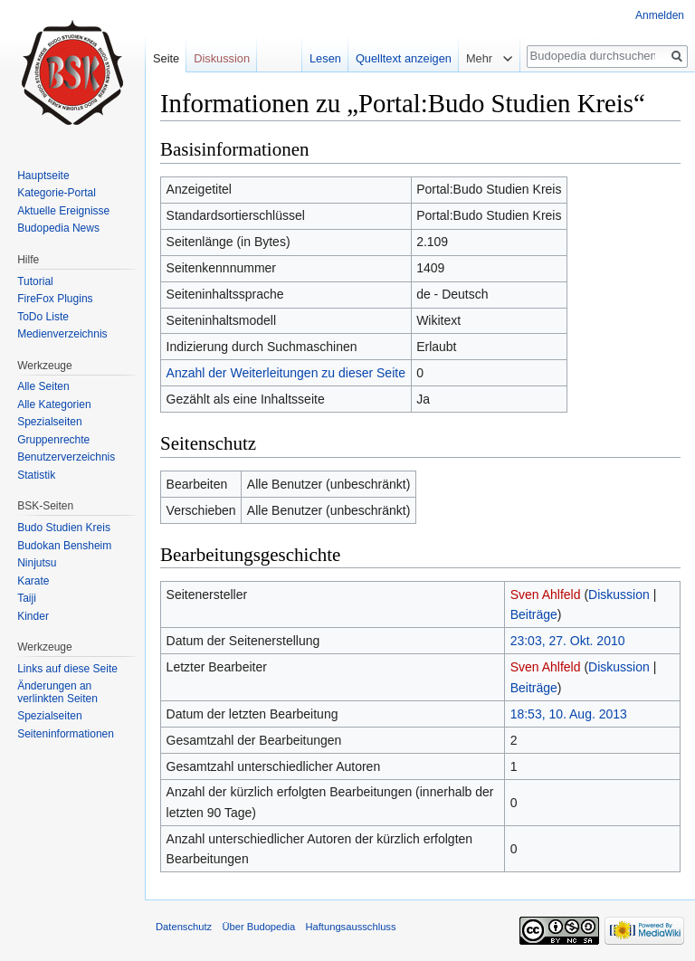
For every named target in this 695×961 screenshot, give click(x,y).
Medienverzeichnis (62, 334)
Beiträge (533, 614)
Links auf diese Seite (67, 668)
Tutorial (35, 281)
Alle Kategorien (53, 404)
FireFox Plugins (54, 298)
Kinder (33, 616)
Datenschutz (184, 926)
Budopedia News (58, 228)
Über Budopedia (258, 926)
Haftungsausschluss (350, 926)
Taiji (26, 598)
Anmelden (659, 15)
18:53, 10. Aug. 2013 (568, 714)
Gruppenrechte (53, 439)
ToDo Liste (43, 316)
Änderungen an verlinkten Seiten (57, 692)
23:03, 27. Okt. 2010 (567, 640)
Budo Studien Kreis (63, 527)
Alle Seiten (43, 386)
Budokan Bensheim (64, 545)
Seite (166, 58)
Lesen (325, 58)
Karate (33, 581)
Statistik (36, 475)
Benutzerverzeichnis (66, 457)
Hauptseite (43, 175)
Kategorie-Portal (56, 192)
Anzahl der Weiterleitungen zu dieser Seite (286, 373)
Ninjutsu (36, 563)
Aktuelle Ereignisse (63, 211)
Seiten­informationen (65, 734)
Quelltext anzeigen (404, 58)
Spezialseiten (49, 421)
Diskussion (619, 594)
